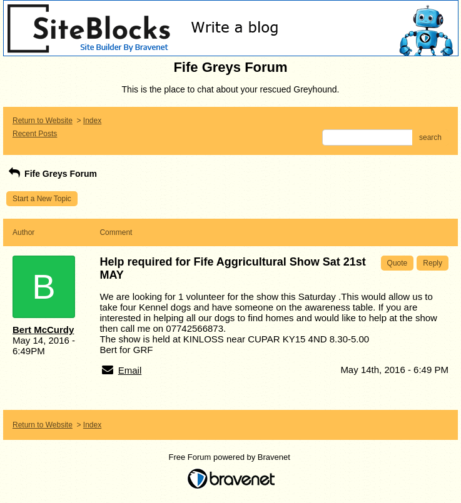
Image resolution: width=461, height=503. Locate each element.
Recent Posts (35, 133)
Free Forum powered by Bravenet (231, 457)
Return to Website (43, 120)
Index (92, 120)
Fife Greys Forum (51, 174)
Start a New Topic (42, 198)
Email (130, 370)
